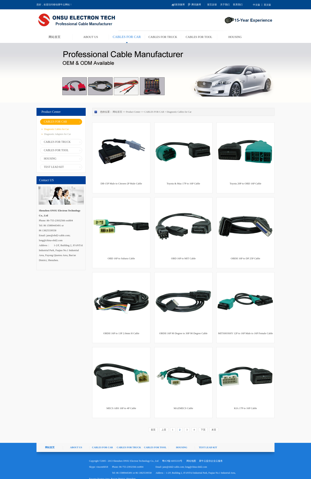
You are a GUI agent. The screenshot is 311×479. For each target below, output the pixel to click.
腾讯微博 (196, 4)
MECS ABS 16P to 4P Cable (121, 408)
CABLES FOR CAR (154, 111)
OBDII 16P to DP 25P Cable (245, 258)
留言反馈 (212, 4)
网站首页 (54, 37)
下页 (203, 429)
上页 (163, 429)
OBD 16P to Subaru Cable (121, 258)
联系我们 (238, 4)
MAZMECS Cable (183, 408)
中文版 (256, 4)
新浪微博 (180, 4)
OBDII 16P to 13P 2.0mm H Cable (121, 333)
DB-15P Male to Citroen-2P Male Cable (121, 183)
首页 (153, 429)
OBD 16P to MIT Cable (183, 258)
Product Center (133, 111)
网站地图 (190, 461)
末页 (213, 429)
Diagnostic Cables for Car (179, 111)
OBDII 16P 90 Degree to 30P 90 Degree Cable (183, 333)
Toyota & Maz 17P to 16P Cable (183, 183)
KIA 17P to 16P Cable (245, 408)
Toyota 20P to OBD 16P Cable (245, 183)
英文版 (267, 4)
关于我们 (225, 4)
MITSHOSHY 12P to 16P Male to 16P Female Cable (245, 333)
